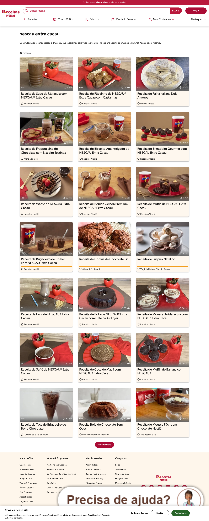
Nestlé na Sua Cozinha (57, 465)
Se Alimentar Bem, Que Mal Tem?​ (61, 474)
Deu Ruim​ (51, 483)
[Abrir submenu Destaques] (196, 19)
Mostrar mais (104, 445)
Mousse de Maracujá (95, 479)
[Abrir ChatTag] (131, 500)
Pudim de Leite (92, 465)
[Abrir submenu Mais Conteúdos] (162, 19)
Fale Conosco (26, 492)
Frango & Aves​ (121, 479)
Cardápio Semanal (123, 19)
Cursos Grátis (62, 19)
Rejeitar (160, 513)
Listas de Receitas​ (27, 474)
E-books (91, 19)
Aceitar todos (181, 513)
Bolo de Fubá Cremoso (96, 474)
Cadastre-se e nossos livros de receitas (104, 2)
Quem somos (25, 465)
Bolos (117, 465)
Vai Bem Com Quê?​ (55, 479)
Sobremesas (120, 469)
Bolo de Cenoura (93, 469)
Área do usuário (27, 488)
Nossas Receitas (27, 469)
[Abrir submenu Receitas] (32, 19)
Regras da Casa (26, 501)
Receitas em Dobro (55, 469)
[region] (104, 513)
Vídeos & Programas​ (28, 483)
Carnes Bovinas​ (122, 474)
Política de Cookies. (15, 518)
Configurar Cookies (139, 513)
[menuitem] (32, 20)
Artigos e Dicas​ (26, 479)
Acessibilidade (26, 497)
